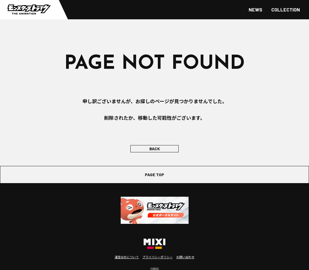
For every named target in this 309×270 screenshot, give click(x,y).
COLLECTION (285, 9)
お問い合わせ (185, 257)
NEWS (255, 9)
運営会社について (127, 257)
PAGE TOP (154, 174)
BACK (154, 148)
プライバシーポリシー (157, 257)
